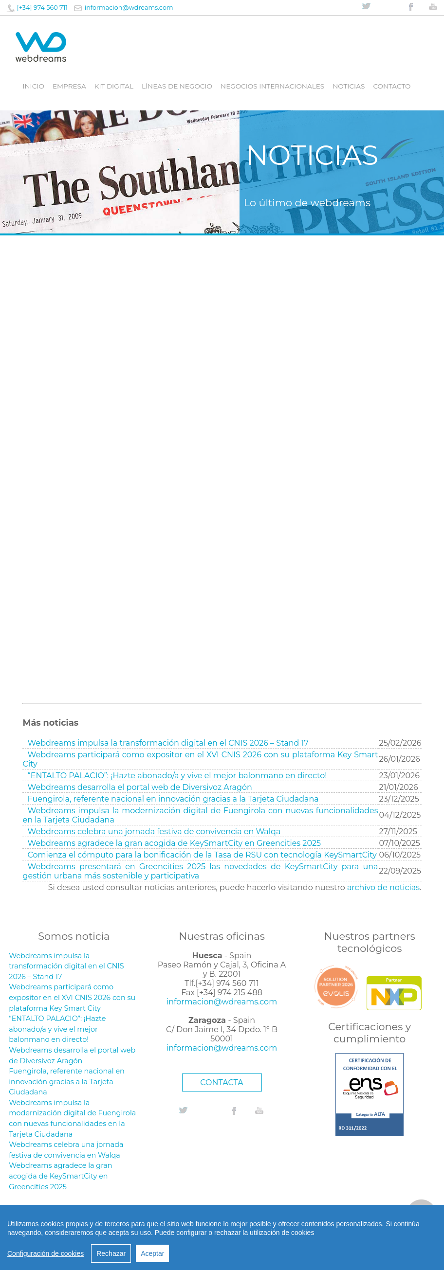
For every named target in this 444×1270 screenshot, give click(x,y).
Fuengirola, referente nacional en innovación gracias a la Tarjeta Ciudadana (173, 799)
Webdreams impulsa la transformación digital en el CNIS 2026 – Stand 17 (168, 743)
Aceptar (152, 1253)
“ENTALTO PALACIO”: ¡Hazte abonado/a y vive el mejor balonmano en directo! (177, 775)
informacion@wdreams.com (129, 7)
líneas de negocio (177, 86)
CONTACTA (221, 1082)
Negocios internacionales (272, 86)
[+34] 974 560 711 (42, 7)
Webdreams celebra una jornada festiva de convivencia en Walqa (154, 831)
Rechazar (111, 1253)
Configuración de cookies (45, 1253)
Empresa (69, 86)
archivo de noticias (383, 887)
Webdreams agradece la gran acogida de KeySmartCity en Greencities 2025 (174, 843)
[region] (222, 1237)
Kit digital (113, 86)
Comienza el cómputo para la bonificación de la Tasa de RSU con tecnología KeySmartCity (202, 854)
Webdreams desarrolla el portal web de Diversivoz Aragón (140, 787)
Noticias (349, 86)
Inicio (33, 86)
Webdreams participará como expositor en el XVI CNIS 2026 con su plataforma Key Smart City (72, 997)
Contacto (391, 86)
